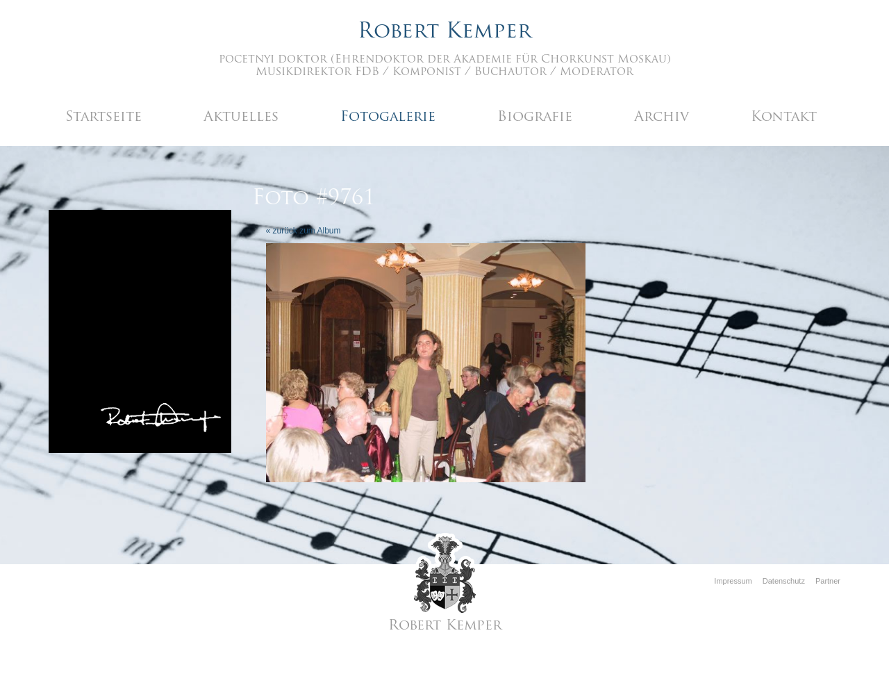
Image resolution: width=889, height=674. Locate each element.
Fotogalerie (387, 117)
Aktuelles (241, 117)
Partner (827, 581)
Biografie (534, 117)
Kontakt (784, 117)
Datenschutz (784, 581)
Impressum (732, 581)
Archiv (661, 117)
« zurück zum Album (303, 231)
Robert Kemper (444, 32)
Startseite (103, 117)
